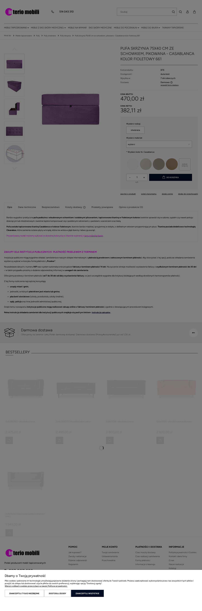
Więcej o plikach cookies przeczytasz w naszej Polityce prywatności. (36, 586)
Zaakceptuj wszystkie (87, 593)
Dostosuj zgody (57, 593)
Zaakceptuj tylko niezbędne (24, 593)
